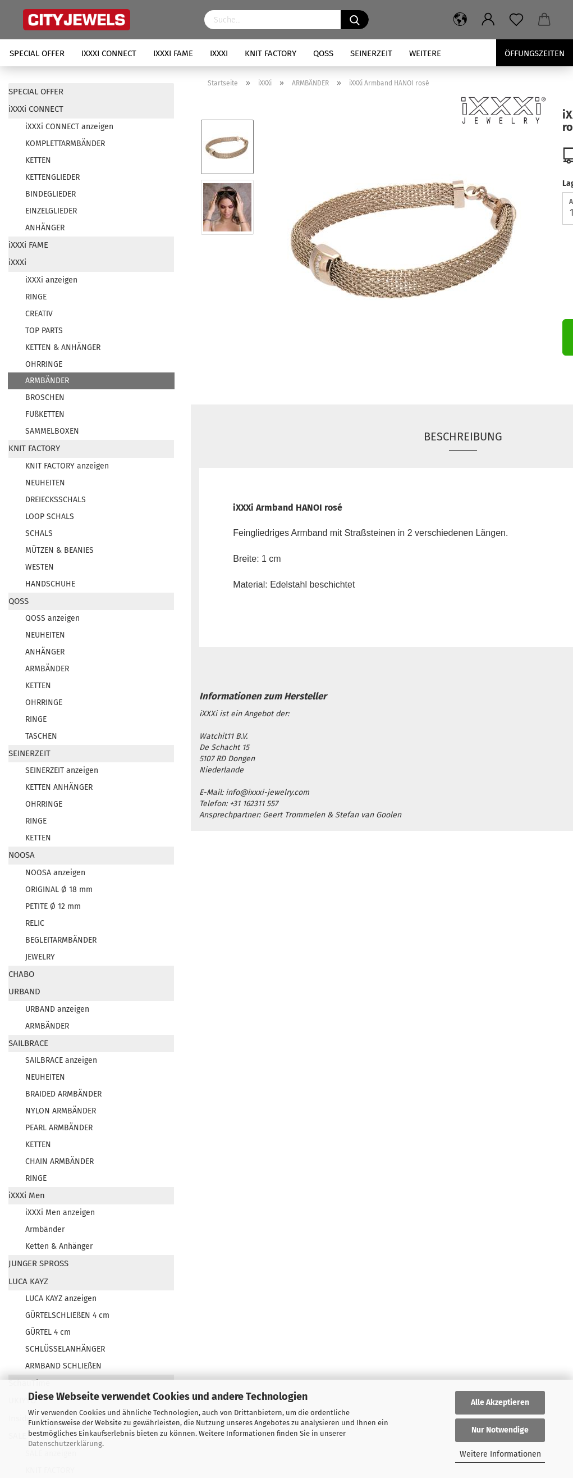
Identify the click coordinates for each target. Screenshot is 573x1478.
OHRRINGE (43, 364)
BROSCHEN (45, 397)
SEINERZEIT (371, 53)
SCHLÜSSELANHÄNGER (65, 1349)
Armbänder (45, 1229)
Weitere (425, 53)
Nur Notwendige (500, 1430)
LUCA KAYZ (28, 1281)
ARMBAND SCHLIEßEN (63, 1366)
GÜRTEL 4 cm (48, 1332)
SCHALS (39, 533)
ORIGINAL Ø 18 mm (59, 889)
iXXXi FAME (173, 53)
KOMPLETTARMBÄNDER (65, 143)
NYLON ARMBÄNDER (60, 1111)
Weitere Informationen (500, 1454)
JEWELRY (40, 957)
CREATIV (39, 314)
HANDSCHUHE (50, 584)
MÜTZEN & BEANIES (59, 550)
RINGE (36, 297)
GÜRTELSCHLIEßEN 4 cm (67, 1315)
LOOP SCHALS (49, 516)
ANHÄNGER (45, 228)
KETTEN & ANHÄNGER (62, 347)
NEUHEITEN (45, 483)
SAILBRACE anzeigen (61, 1060)
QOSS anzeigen (52, 618)
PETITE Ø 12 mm (53, 906)
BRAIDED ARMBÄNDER (63, 1094)
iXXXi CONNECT (108, 53)
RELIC (34, 923)
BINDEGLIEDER (50, 194)
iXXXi (219, 53)
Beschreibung (463, 436)
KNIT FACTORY (270, 53)
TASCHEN (41, 736)
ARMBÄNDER (47, 380)
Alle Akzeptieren (500, 1402)
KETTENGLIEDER (52, 177)
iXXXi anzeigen (51, 280)
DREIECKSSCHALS (55, 499)
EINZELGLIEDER (51, 211)
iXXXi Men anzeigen (60, 1212)
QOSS (323, 53)
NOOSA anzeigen (55, 872)
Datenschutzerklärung (65, 1443)
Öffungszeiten (535, 53)
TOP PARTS (44, 330)
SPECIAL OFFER (37, 53)
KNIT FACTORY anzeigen (67, 466)
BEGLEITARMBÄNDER (61, 940)
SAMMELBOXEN (52, 431)
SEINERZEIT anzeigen (61, 770)
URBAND (24, 991)
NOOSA (21, 855)
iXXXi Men (26, 1195)
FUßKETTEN (45, 414)
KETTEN (38, 160)
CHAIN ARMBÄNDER (59, 1161)
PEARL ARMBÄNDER (59, 1128)
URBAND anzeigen (57, 1009)
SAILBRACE (28, 1043)
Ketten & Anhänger (59, 1246)
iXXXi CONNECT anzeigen (69, 126)
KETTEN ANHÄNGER (59, 787)
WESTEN (39, 567)
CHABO (21, 974)
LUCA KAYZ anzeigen (61, 1298)
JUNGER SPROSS (38, 1263)
